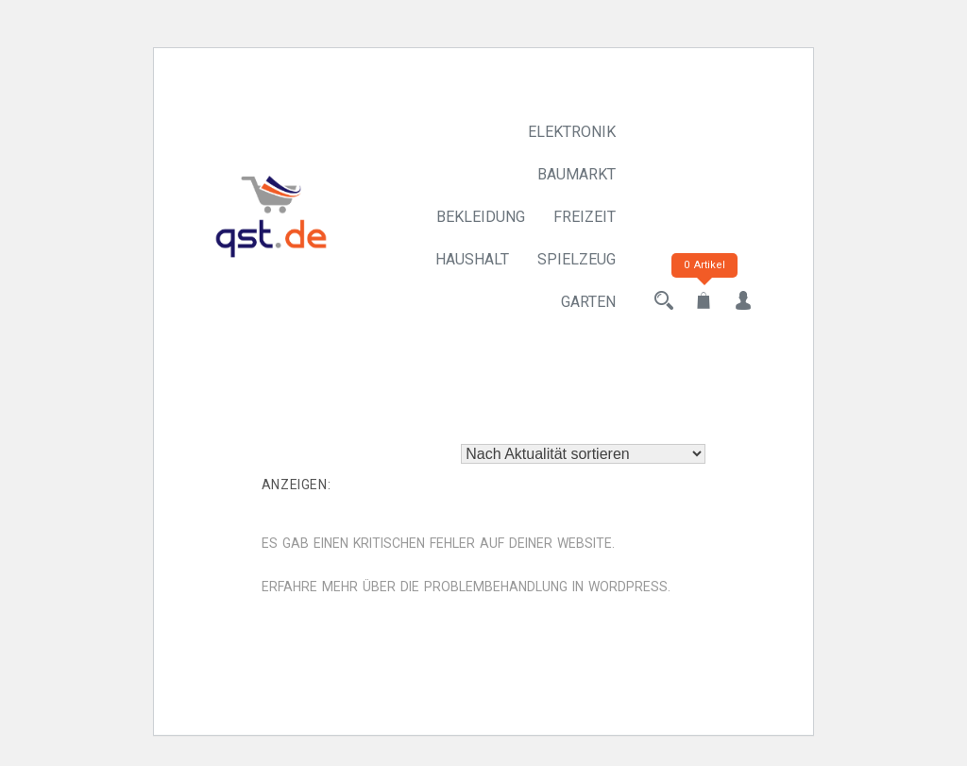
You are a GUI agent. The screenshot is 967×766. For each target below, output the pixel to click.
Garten (588, 302)
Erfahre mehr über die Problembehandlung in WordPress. (466, 586)
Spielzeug (576, 259)
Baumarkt (576, 174)
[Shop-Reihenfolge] (583, 454)
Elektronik (572, 132)
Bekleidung (480, 217)
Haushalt (472, 259)
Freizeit (584, 217)
